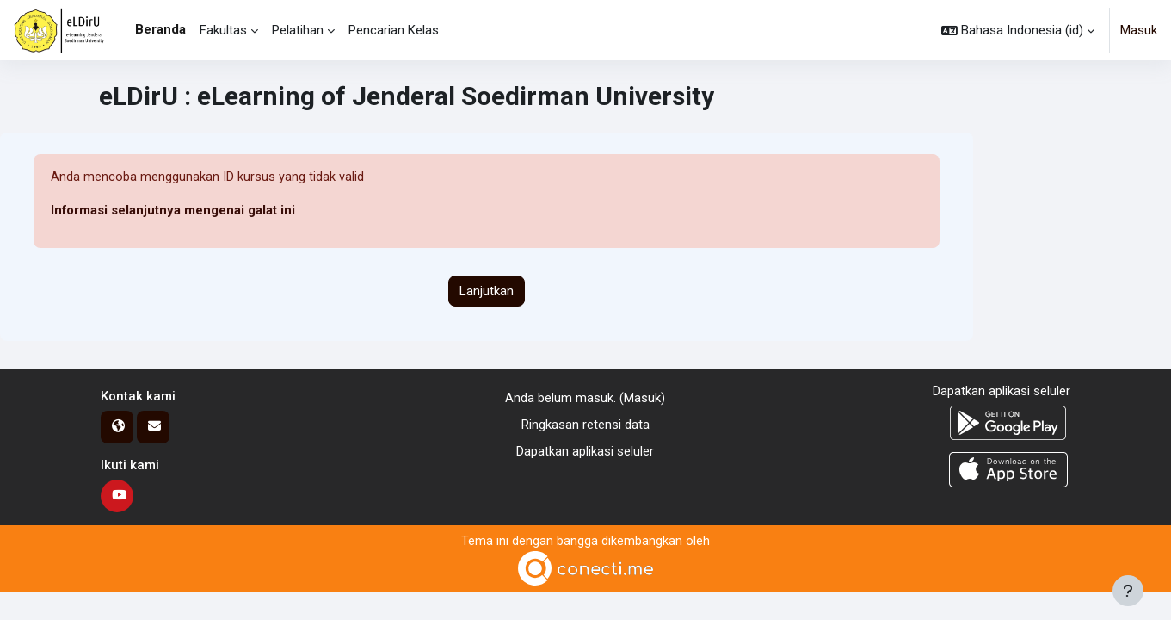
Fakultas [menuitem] (223, 30)
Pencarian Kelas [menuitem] (393, 30)
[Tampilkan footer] (1127, 590)
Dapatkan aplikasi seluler (585, 451)
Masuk (1138, 30)
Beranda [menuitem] (160, 29)
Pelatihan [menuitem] (298, 30)
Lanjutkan (486, 291)
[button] (1018, 30)
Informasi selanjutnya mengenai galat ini (173, 211)
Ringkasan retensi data (585, 424)
